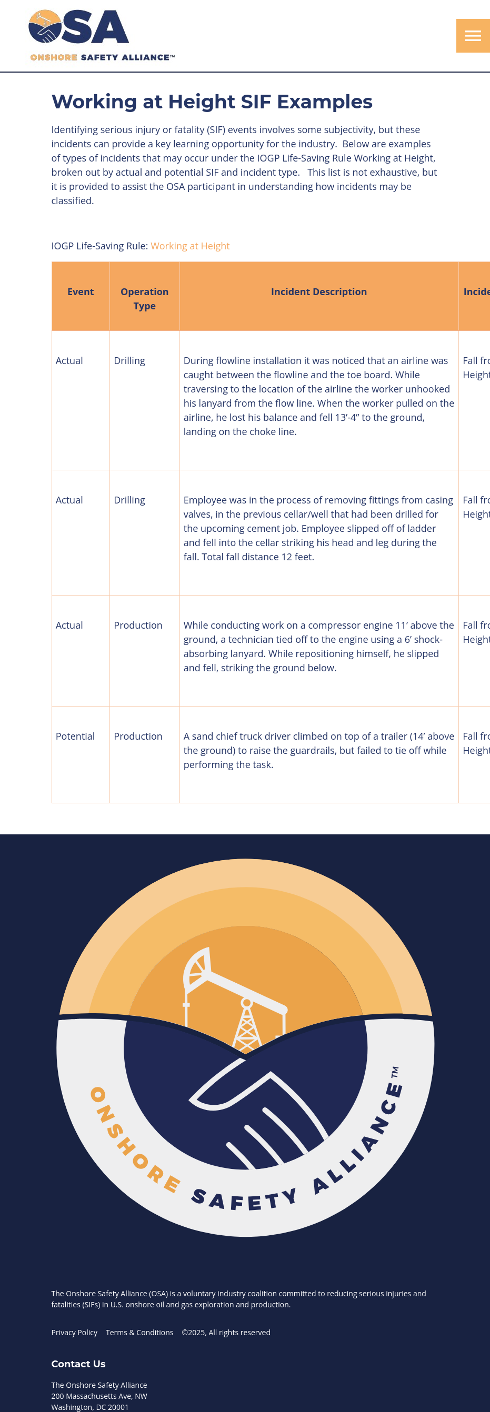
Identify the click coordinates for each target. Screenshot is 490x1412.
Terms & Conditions (140, 1332)
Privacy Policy (74, 1332)
